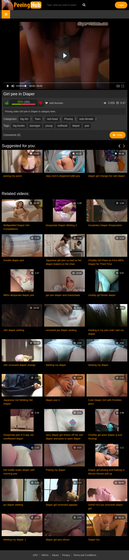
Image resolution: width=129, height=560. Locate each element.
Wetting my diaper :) (14, 539)
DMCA (44, 555)
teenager (35, 125)
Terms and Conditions (84, 555)
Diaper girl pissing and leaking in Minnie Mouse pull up (106, 471)
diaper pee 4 (53, 400)
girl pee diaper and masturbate (63, 295)
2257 (35, 555)
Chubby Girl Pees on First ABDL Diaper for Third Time (106, 262)
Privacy (66, 555)
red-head (52, 119)
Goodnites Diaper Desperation (105, 225)
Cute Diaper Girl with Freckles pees (105, 402)
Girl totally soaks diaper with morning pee (19, 471)
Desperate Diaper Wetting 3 (61, 225)
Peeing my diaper (56, 469)
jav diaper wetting (13, 504)
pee (87, 125)
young (49, 125)
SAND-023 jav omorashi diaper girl (105, 506)
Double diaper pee (13, 260)
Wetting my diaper (56, 365)
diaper (76, 125)
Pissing (68, 119)
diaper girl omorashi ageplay (61, 504)
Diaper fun (94, 539)
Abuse (55, 555)
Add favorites (54, 103)
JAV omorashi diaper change (19, 365)
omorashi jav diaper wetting (61, 330)
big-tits (24, 119)
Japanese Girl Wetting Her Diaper (18, 402)
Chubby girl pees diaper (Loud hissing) (105, 436)
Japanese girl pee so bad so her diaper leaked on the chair (64, 262)
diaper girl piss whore (58, 539)
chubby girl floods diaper (102, 295)
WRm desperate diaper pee (18, 295)
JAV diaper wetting (13, 330)
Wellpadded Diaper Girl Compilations (16, 227)
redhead (62, 125)
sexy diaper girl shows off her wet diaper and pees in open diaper (64, 436)
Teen (38, 119)
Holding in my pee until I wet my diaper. (106, 332)
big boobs (19, 125)
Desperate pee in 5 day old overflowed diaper (18, 436)
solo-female (86, 119)
